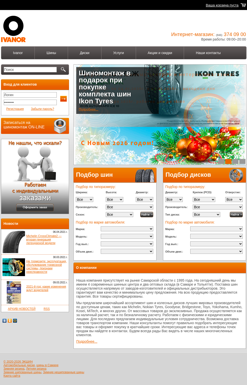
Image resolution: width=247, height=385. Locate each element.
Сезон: (80, 214)
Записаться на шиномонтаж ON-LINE (24, 124)
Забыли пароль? (42, 109)
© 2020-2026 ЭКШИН (18, 361)
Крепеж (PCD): (202, 192)
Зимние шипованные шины (22, 372)
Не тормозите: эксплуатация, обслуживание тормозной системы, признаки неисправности (46, 267)
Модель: (81, 236)
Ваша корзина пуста (222, 5)
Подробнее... (88, 109)
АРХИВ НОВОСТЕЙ (22, 309)
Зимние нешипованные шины (63, 372)
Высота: (111, 192)
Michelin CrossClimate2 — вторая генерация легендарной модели (44, 239)
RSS (47, 309)
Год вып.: (82, 244)
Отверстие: (232, 192)
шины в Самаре (47, 365)
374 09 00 (235, 34)
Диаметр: (142, 192)
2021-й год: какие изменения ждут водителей (46, 288)
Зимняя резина (14, 368)
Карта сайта (12, 375)
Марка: (80, 229)
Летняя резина (36, 368)
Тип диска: (172, 214)
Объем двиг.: (85, 251)
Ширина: (82, 192)
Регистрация (15, 109)
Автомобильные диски (19, 365)
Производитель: (87, 207)
